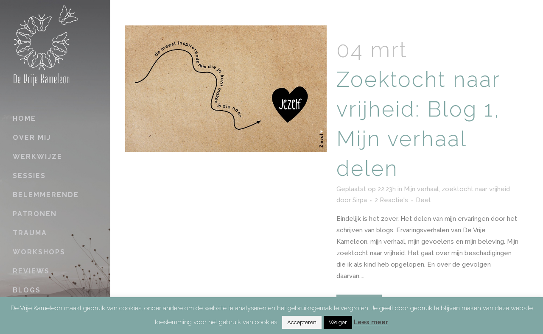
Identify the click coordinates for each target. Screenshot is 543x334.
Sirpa (360, 200)
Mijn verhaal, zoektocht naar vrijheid (457, 189)
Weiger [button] (338, 322)
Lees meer (371, 322)
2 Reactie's (391, 200)
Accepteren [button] (301, 322)
